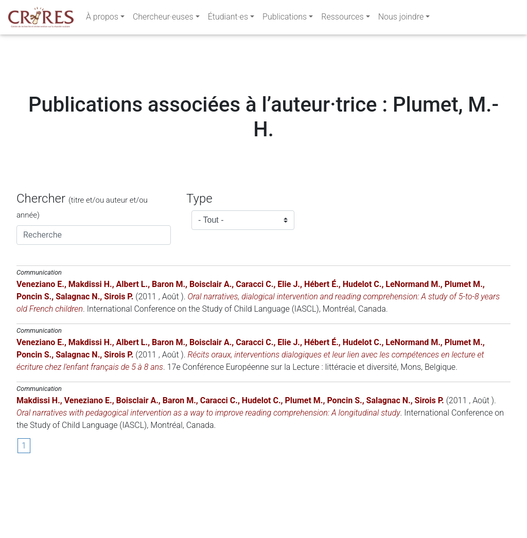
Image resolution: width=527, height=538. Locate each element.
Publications (284, 19)
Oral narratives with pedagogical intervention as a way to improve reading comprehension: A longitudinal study (208, 475)
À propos (102, 19)
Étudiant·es (228, 19)
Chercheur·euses (163, 19)
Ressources (342, 19)
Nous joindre (401, 19)
